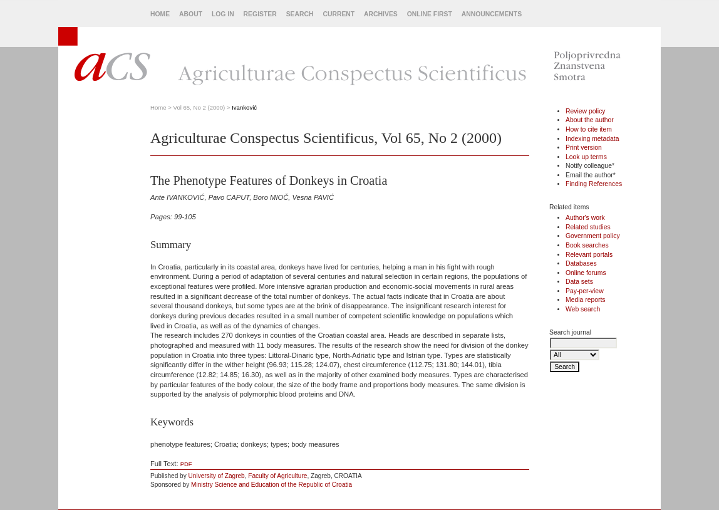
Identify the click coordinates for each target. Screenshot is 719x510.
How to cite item (589, 129)
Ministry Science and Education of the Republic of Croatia (271, 484)
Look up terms (586, 157)
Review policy (586, 111)
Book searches (587, 245)
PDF (186, 464)
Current (338, 14)
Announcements (492, 14)
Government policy (593, 235)
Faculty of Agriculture (277, 475)
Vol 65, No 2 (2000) (199, 107)
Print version (584, 147)
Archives (381, 14)
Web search (583, 309)
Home (160, 14)
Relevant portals (589, 254)
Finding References (594, 183)
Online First (429, 14)
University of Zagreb (217, 475)
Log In (223, 14)
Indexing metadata (592, 138)
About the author (590, 120)
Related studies (588, 227)
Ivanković (244, 107)
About (190, 14)
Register (260, 14)
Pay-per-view (585, 291)
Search (300, 14)
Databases (581, 263)
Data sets (579, 281)
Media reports (586, 299)
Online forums (586, 272)
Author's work (585, 217)
